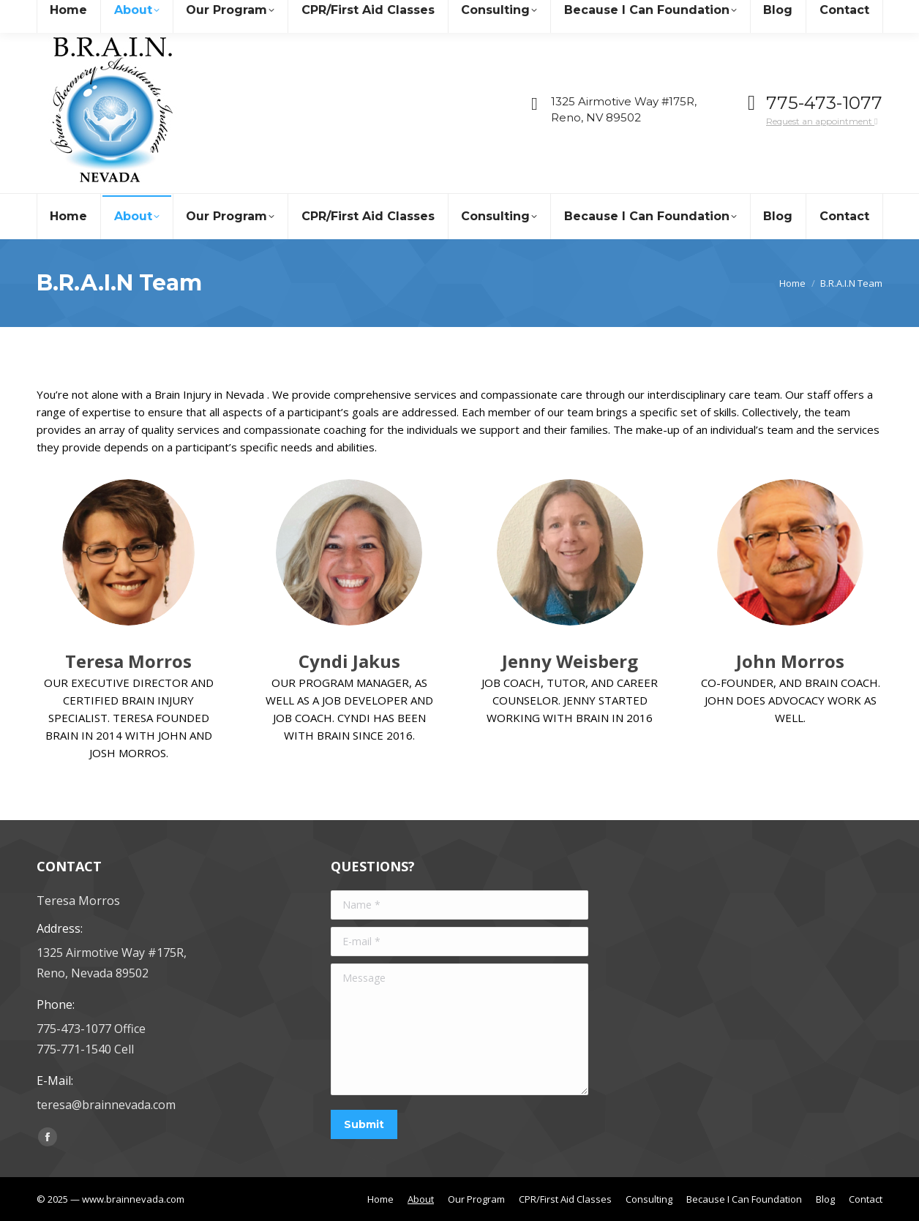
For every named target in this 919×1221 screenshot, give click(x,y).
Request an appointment (821, 121)
